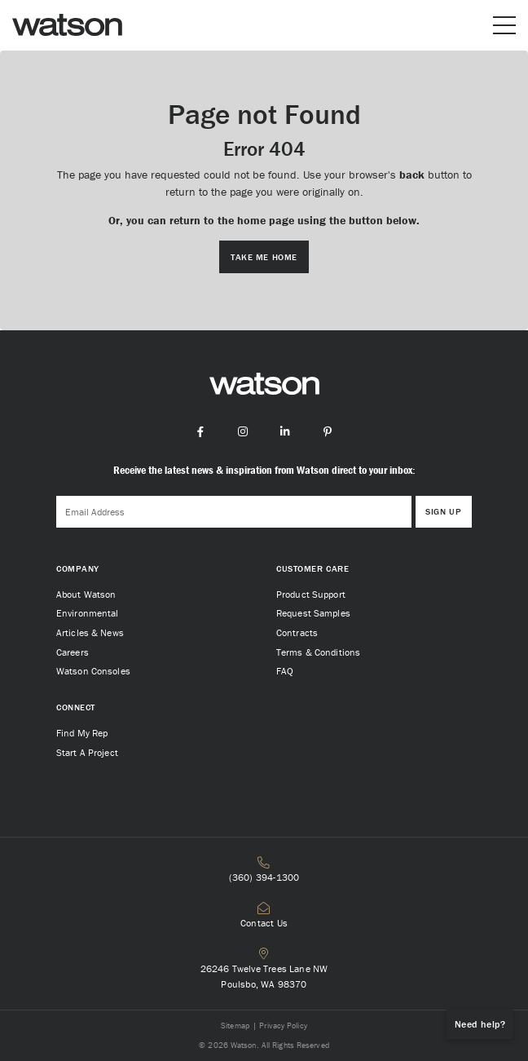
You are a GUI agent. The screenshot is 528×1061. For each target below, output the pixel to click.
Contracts (297, 632)
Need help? (480, 1024)
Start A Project (87, 752)
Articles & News (90, 632)
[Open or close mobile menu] (504, 25)
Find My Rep (82, 733)
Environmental (87, 613)
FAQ (284, 671)
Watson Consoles (93, 671)
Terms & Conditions (318, 652)
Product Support (310, 594)
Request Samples (313, 613)
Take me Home (264, 257)
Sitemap (235, 1025)
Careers (72, 652)
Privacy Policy (282, 1025)
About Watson (86, 594)
